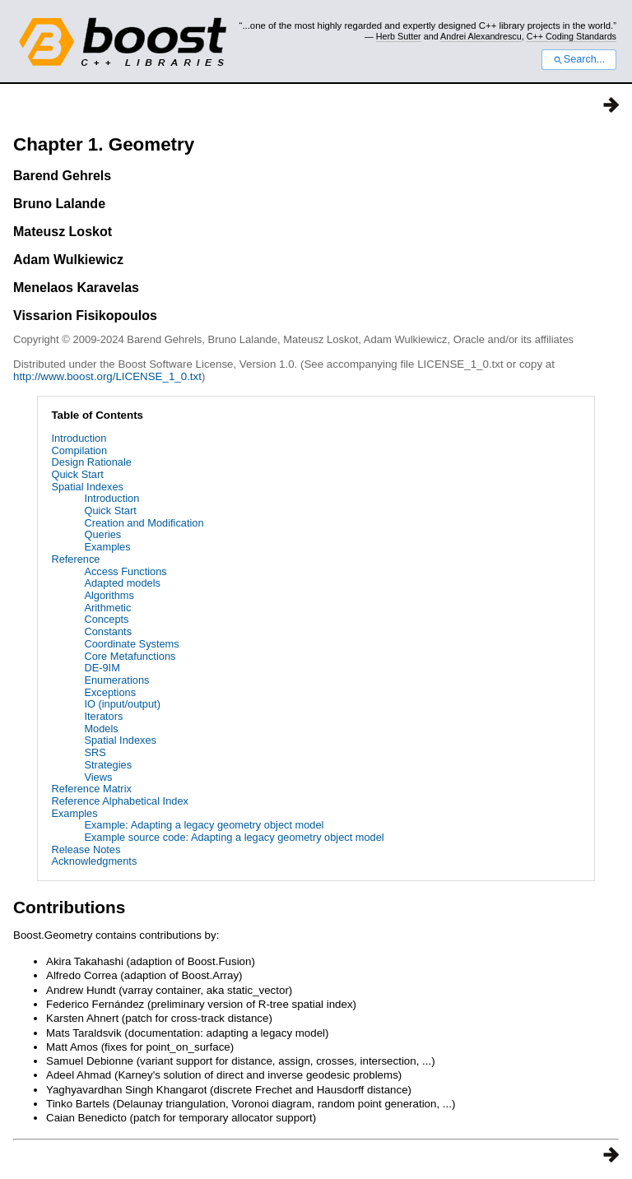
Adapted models (122, 583)
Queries (102, 534)
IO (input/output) (122, 704)
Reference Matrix (91, 788)
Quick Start (77, 474)
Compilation (79, 450)
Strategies (108, 765)
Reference (75, 559)
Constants (108, 631)
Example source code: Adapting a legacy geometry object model (233, 837)
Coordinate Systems (131, 644)
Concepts (106, 619)
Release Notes (85, 849)
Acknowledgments (94, 861)
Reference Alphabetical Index (119, 801)
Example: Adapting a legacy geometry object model (203, 825)
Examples (107, 547)
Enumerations (116, 680)
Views (98, 777)
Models (101, 728)
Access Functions (125, 571)
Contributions (69, 907)
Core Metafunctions (129, 656)
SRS (94, 752)
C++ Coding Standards (571, 36)
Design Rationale (91, 462)
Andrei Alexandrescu (481, 36)
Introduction (78, 438)
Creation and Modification (143, 523)
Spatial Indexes (87, 486)
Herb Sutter (398, 36)
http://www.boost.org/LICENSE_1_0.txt (107, 376)
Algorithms (108, 595)
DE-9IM (101, 667)
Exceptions (110, 692)
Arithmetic (107, 607)
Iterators (103, 716)
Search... (579, 59)
